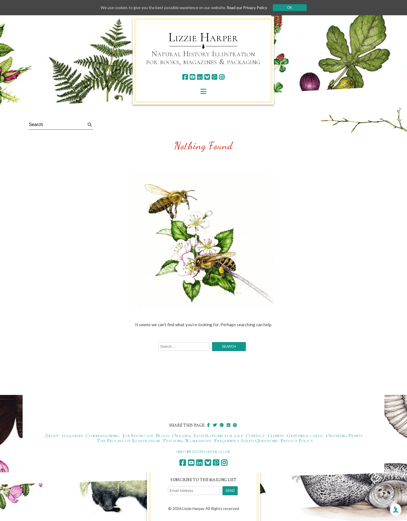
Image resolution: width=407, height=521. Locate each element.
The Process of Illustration (128, 441)
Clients (276, 436)
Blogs (162, 436)
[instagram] (221, 77)
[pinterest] (214, 77)
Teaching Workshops (187, 441)
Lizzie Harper (203, 37)
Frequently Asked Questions (246, 441)
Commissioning (103, 436)
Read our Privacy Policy (248, 7)
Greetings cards (305, 436)
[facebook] (185, 77)
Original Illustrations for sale (207, 436)
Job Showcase (137, 436)
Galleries (72, 436)
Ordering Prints (344, 436)
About (52, 436)
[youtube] (192, 77)
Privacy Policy (297, 441)
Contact (255, 436)
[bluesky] (207, 77)
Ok (291, 8)
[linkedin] (199, 77)
